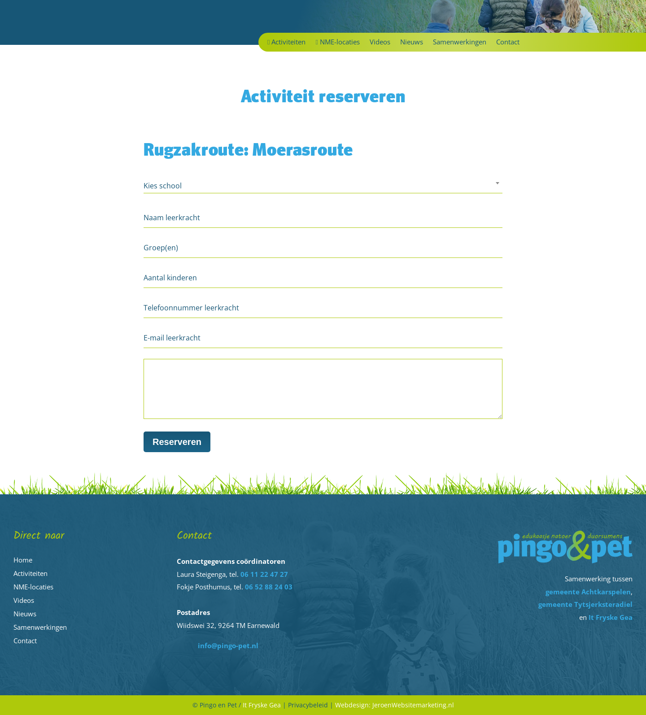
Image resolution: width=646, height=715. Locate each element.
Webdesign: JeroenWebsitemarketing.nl (394, 705)
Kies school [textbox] (163, 186)
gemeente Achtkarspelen (588, 591)
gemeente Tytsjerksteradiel (585, 604)
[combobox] (323, 187)
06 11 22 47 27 (264, 574)
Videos (380, 42)
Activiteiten (286, 42)
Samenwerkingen (459, 42)
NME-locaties (337, 42)
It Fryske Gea (611, 617)
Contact (507, 42)
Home (22, 559)
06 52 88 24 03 (268, 586)
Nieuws (411, 42)
